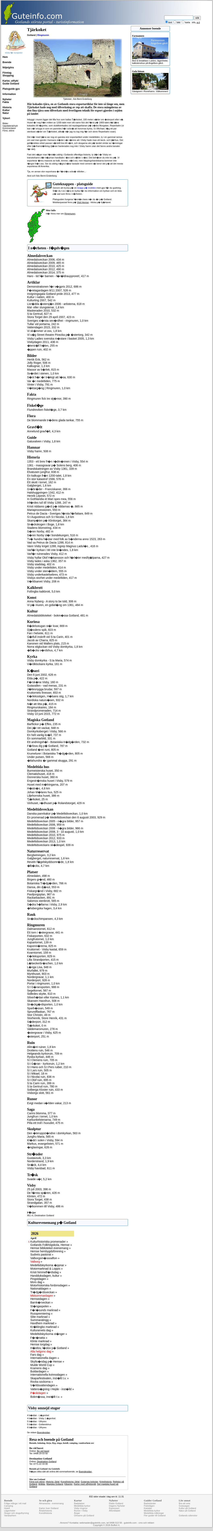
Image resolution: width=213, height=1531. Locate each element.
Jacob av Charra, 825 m (42, 640)
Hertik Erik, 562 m (38, 359)
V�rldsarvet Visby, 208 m (43, 581)
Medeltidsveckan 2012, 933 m (46, 838)
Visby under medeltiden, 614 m (46, 567)
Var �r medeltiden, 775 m (43, 381)
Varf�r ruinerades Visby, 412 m (47, 553)
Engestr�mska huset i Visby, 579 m (49, 780)
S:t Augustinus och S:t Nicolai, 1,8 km (50, 517)
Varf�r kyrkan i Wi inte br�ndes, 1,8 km (52, 550)
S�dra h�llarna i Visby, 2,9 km (47, 904)
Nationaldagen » (40, 1288)
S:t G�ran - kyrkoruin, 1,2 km (45, 1063)
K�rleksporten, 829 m (41, 956)
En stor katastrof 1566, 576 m (45, 479)
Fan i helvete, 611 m (40, 633)
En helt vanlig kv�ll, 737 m (44, 735)
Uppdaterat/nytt (10, 126)
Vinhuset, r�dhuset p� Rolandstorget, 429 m (56, 803)
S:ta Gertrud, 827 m (39, 313)
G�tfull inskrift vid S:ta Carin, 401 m (50, 636)
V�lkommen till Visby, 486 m (45, 1206)
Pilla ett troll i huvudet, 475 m (45, 1123)
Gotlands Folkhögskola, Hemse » (51, 1244)
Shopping (8, 75)
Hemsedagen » (40, 1298)
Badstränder (150, 1503)
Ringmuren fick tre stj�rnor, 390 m (49, 398)
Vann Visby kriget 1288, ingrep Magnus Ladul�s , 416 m (62, 546)
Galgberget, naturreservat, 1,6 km (48, 858)
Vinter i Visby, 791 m (40, 384)
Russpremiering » (41, 1313)
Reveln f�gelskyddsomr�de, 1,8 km (50, 862)
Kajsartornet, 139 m (39, 942)
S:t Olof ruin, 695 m (39, 1080)
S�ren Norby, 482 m (40, 531)
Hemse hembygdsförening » (48, 1251)
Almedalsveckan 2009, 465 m (45, 262)
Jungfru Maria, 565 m (40, 1136)
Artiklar (41, 1484)
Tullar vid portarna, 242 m (43, 324)
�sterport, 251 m (38, 1036)
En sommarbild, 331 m (41, 738)
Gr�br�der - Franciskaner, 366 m (49, 489)
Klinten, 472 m (36, 1196)
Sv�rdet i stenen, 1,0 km (43, 373)
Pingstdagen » (39, 1279)
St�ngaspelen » (40, 1306)
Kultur (6, 110)
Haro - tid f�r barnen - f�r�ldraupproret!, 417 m (58, 276)
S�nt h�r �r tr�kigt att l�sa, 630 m (51, 377)
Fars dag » (37, 1354)
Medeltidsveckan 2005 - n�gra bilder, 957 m (55, 821)
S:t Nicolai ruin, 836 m (41, 1076)
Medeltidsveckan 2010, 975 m (46, 835)
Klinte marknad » (41, 1341)
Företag (7, 72)
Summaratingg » (40, 1320)
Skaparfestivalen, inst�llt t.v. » (49, 1378)
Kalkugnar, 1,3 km (38, 366)
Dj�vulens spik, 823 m (41, 629)
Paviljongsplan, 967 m (41, 894)
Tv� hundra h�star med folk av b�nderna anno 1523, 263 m (66, 539)
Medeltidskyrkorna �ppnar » (48, 1265)
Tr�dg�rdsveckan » (43, 1292)
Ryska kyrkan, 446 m (40, 1056)
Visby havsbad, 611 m (41, 1168)
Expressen (114, 1508)
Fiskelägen (149, 1506)
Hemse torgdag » (41, 1344)
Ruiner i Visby (81, 1510)
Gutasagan (184, 1506)
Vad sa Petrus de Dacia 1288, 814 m (50, 542)
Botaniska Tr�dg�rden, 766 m (47, 883)
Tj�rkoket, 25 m (37, 799)
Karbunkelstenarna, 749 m (43, 1119)
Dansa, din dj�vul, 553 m (43, 887)
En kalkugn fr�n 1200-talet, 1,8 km (49, 475)
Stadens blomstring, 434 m (44, 527)
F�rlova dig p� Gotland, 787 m (47, 745)
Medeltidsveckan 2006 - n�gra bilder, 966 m (55, 828)
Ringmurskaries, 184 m (41, 707)
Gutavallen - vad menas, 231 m (46, 685)
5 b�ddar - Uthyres (37, 1421)
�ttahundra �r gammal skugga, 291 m (52, 760)
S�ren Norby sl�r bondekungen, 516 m (52, 535)
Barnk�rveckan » (41, 1302)
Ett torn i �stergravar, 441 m (45, 932)
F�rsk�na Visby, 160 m (42, 682)
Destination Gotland (44, 1215)
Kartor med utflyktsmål (85, 1484)
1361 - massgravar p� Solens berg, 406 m (54, 465)
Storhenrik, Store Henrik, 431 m (47, 1018)
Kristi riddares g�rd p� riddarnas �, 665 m (55, 506)
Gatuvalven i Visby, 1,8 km (43, 441)
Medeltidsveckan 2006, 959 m (46, 824)
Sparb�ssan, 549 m (40, 1008)
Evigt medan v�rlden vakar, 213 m (49, 1103)
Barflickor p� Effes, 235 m (44, 724)
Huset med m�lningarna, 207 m (47, 784)
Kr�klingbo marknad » (44, 1326)
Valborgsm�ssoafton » (44, 1258)
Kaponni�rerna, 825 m (41, 946)
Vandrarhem (10, 1515)
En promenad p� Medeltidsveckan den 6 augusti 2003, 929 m (66, 817)
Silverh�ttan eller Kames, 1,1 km (48, 997)
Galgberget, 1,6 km (39, 485)
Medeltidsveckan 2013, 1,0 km (46, 841)
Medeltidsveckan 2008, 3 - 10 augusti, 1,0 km (55, 831)
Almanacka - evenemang (51, 1503)
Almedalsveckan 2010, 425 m (45, 266)
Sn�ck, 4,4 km (36, 1164)
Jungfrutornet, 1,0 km (40, 939)
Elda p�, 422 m (37, 678)
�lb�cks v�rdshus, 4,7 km (45, 650)
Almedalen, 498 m (38, 875)
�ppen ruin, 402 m (39, 349)
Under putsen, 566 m (40, 757)
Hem (5, 57)
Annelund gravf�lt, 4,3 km (43, 431)
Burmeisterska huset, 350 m (44, 770)
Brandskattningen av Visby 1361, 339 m (52, 468)
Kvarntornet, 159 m (39, 952)
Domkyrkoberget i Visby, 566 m (46, 731)
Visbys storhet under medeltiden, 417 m (52, 577)
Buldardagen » (39, 1371)
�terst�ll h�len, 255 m (42, 345)
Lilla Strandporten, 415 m (43, 959)
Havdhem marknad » (43, 1323)
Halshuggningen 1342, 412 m (45, 492)
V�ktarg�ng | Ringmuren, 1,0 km (48, 388)
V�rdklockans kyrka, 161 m (44, 664)
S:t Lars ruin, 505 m (39, 1070)
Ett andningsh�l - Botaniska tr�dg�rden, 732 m (58, 742)
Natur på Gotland (187, 1510)
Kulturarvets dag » (41, 1330)
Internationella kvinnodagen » (48, 1374)
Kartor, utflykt (10, 80)
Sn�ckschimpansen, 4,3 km (45, 918)
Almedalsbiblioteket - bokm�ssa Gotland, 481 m (57, 615)
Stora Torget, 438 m (39, 1199)
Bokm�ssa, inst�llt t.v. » (46, 1396)
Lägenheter (10, 1510)
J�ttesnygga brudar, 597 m (44, 689)
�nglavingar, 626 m (39, 1147)
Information (9, 94)
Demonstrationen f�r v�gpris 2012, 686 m (54, 286)
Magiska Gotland (55, 1484)
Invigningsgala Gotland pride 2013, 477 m (53, 293)
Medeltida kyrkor (82, 1506)
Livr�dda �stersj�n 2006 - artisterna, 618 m (56, 304)
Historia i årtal (52, 1481)
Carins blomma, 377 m (41, 1113)
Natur (6, 113)
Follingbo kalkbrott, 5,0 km (43, 591)
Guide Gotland (11, 83)
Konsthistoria (45, 1513)
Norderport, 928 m (38, 980)
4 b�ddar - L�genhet (38, 1415)
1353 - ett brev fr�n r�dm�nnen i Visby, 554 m (57, 461)
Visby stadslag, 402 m (41, 564)
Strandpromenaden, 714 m (44, 710)
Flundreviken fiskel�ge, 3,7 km (46, 409)
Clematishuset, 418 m (40, 773)
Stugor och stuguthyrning (16, 1513)
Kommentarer (9, 128)
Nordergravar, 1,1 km (40, 977)
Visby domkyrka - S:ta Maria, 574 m (49, 660)
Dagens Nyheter (117, 1506)
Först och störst (37, 1481)
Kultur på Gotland (187, 1508)
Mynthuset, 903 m (38, 973)
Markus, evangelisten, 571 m (45, 1143)
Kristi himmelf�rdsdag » (45, 1272)
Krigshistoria (105, 1481)
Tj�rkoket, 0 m (36, 1025)
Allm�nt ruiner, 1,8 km (41, 1047)
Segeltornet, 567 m (39, 990)
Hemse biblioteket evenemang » (50, 1248)
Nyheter (7, 99)
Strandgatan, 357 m (39, 1202)
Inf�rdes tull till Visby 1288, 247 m (49, 502)
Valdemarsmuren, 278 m (42, 1029)
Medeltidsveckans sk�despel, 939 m (50, 845)
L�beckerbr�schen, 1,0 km (45, 963)
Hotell (7, 1508)
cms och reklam (146, 1523)
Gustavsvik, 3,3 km (39, 1158)
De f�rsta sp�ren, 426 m (43, 1192)
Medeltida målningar (154, 1513)
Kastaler (148, 1508)
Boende (7, 62)
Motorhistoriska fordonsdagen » (50, 1285)
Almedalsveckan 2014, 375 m (45, 272)
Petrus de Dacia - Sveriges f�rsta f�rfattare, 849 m (59, 513)
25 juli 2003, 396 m (39, 1189)
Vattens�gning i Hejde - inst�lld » (52, 1389)
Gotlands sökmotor (188, 1515)
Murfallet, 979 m (37, 970)
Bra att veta (184, 1503)
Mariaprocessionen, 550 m (43, 509)
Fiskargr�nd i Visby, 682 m (44, 891)
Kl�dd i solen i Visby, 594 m (45, 1140)
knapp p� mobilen (86, 188)
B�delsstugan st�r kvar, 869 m (47, 626)
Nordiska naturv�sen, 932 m (45, 700)
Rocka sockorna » (41, 1381)
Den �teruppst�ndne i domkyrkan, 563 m (54, 1133)
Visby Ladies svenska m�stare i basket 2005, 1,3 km (60, 338)
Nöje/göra (8, 67)
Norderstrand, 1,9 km (40, 1161)
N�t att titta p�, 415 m (42, 704)
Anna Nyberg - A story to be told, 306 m (51, 601)
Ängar (77, 1513)
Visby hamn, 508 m (39, 451)
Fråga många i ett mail (15, 1503)
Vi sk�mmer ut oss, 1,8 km (44, 331)
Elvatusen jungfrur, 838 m (43, 472)
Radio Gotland (116, 1503)
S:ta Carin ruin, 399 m (41, 1083)
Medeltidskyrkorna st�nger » (48, 1334)
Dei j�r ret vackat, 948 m (43, 728)
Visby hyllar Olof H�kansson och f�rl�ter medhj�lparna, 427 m (68, 557)
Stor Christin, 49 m (39, 1015)
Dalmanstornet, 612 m (41, 928)
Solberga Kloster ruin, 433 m (45, 1089)
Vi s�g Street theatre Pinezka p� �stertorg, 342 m (60, 334)
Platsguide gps (11, 88)
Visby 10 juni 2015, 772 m (43, 713)
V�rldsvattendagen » (44, 1385)
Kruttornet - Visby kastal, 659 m (46, 949)
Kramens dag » (40, 1368)
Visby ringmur (80, 1508)
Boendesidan (43, 1432)
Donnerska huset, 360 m (42, 777)
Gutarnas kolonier (89, 1481)
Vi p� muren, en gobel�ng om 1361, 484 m (55, 605)
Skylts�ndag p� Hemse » (47, 1361)
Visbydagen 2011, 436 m (42, 342)
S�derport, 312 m (38, 1021)
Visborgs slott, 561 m (40, 1092)
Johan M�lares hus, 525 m (44, 792)
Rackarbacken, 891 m (41, 897)
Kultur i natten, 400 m (40, 297)
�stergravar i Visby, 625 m (44, 1032)
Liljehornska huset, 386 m (43, 795)
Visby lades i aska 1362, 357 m (46, 561)
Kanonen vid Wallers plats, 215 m (48, 643)
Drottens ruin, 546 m (40, 1050)
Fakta (6, 102)
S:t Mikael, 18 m (37, 1073)
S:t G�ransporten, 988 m (43, 987)
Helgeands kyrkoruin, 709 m (44, 1053)
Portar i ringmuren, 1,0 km (43, 983)
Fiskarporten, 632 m (39, 936)
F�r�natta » (38, 1337)
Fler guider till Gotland (155, 1515)
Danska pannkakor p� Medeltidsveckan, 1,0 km (57, 813)
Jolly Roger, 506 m (39, 362)
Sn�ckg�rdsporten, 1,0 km (45, 1004)
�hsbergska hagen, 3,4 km (44, 908)
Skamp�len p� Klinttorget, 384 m (49, 520)
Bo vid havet (43, 1451)
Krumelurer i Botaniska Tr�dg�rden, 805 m (55, 753)
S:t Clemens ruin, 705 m (42, 1060)
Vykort (6, 118)
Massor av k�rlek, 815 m (43, 369)
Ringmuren (43, 35)
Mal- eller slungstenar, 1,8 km (45, 307)
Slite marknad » (40, 1316)
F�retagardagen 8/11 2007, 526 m (49, 290)
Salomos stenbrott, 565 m (43, 900)
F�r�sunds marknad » (45, 1310)
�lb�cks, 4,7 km (38, 865)
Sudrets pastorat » (41, 1254)
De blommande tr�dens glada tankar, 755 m (55, 420)
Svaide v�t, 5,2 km (39, 1179)
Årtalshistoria (45, 1510)
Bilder (5, 123)
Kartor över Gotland (48, 1508)
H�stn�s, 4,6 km (38, 788)
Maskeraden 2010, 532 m (43, 310)
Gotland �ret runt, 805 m (43, 749)
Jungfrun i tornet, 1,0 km (42, 1116)
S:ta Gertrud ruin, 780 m (42, 1086)
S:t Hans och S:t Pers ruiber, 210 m (49, 1067)
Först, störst (8, 130)
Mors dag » (37, 1282)
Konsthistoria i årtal (70, 1481)
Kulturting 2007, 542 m (41, 300)
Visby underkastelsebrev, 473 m (47, 574)
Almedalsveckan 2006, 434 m (45, 259)
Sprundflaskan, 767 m (41, 1011)
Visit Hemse (83, 202)
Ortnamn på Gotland (84, 1515)
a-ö (198, 22)
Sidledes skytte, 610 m (41, 993)
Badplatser (79, 1503)
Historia (7, 107)
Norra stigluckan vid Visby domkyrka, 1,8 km (55, 646)
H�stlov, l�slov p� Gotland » (49, 1348)
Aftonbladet (114, 1510)
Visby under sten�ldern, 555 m (47, 571)
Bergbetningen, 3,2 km (41, 855)
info (193, 22)
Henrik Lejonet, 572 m (41, 495)
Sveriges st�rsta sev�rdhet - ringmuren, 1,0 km (57, 320)
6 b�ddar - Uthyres (37, 1427)
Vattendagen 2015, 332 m (43, 327)
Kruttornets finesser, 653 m (44, 692)
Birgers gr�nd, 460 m (41, 879)
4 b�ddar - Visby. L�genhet (41, 1418)
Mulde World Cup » (42, 1365)
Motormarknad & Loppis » (46, 1268)
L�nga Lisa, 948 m (39, 967)
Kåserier (68, 1484)
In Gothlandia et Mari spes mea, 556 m (51, 499)
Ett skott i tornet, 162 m (41, 482)
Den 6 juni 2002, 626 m (41, 674)
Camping (8, 1506)
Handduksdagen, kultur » (46, 1275)
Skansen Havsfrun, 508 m (43, 1000)
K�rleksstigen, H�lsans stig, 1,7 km (50, 696)
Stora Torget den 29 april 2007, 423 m (51, 317)
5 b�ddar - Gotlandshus (39, 1424)
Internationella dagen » (44, 1358)
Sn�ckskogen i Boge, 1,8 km (45, 524)
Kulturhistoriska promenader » (49, 1241)
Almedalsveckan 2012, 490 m (45, 269)
